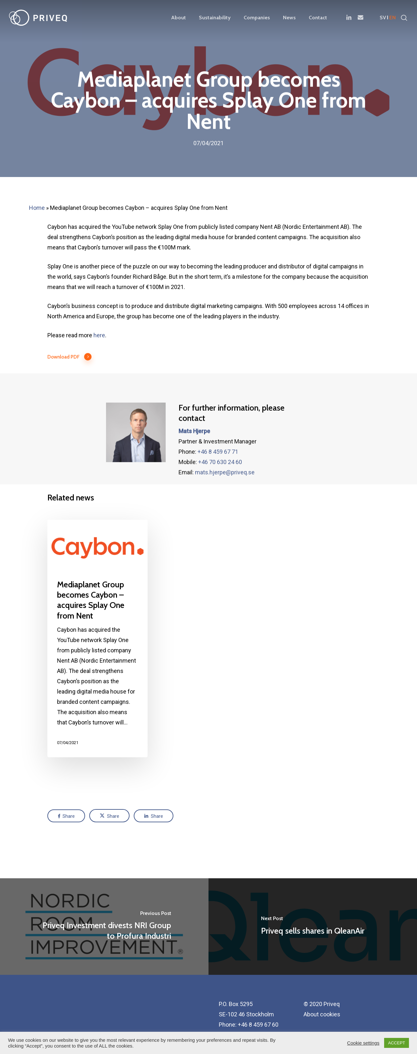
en (392, 17)
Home (37, 207)
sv (383, 17)
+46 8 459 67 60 (258, 1024)
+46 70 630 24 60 (220, 476)
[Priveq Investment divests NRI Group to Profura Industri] (104, 926)
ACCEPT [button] (396, 1042)
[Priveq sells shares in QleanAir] (312, 926)
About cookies (322, 1014)
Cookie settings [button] (363, 1043)
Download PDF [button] (69, 356)
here (99, 335)
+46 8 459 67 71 (218, 466)
